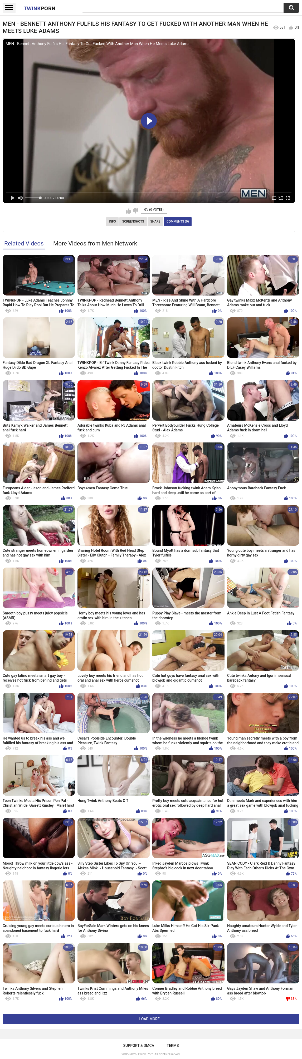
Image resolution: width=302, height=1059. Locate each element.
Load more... (151, 1019)
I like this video (128, 211)
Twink (39, 8)
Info (112, 221)
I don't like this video (135, 211)
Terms (173, 1045)
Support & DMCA (138, 1045)
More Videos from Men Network (95, 243)
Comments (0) (178, 221)
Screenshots (133, 221)
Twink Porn (145, 1054)
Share (155, 221)
